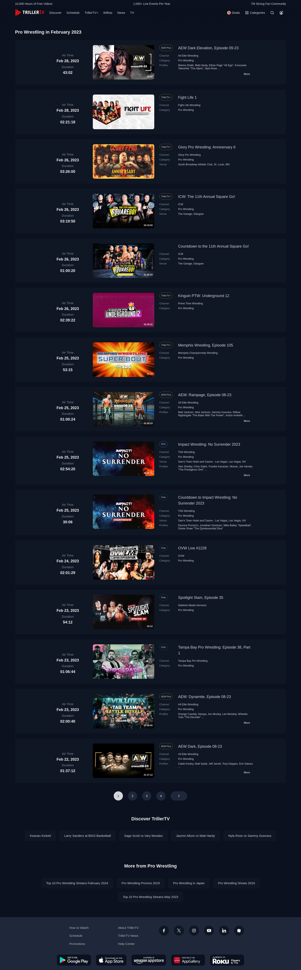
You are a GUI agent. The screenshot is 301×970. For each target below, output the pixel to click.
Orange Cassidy (187, 714)
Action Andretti (234, 415)
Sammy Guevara (221, 412)
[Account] (281, 12)
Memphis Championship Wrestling (198, 353)
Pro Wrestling (186, 60)
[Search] (272, 12)
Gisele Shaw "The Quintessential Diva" (200, 528)
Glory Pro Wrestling (189, 154)
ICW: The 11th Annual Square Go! (206, 197)
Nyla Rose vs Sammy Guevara (249, 835)
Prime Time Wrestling (190, 303)
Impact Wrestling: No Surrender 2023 (209, 444)
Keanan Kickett (40, 835)
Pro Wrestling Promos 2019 (140, 883)
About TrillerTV (128, 928)
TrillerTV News (128, 935)
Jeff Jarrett (215, 763)
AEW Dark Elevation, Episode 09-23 (208, 48)
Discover (55, 12)
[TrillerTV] (29, 13)
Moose (234, 466)
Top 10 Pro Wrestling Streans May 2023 (150, 897)
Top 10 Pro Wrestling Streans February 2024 (77, 883)
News (121, 12)
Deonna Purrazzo (188, 525)
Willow (107, 12)
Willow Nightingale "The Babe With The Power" (209, 414)
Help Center (126, 944)
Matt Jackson (186, 412)
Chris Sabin (200, 466)
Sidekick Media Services (192, 605)
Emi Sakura (246, 763)
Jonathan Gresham (211, 525)
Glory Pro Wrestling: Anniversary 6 (207, 147)
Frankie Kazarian (218, 466)
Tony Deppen (230, 763)
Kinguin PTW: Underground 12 (203, 296)
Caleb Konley (185, 763)
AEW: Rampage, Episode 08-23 (204, 395)
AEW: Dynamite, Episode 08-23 (204, 697)
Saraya (202, 714)
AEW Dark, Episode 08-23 (200, 746)
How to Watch (79, 928)
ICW (180, 204)
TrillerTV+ (91, 12)
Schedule (73, 12)
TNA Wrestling (186, 452)
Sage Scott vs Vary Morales (143, 835)
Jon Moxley (214, 714)
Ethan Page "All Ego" (221, 65)
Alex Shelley (185, 466)
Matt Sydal (201, 763)
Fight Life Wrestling (189, 105)
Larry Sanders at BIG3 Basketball (87, 835)
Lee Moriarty (229, 714)
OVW (181, 555)
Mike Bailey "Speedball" (237, 525)
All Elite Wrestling (188, 55)
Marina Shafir (186, 65)
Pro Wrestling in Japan (189, 883)
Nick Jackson (202, 412)
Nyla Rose (211, 68)
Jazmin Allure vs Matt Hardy (195, 835)
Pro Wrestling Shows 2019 (236, 883)
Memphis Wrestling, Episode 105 (205, 345)
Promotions (77, 944)
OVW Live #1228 (192, 548)
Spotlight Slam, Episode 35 (200, 598)
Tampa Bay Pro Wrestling (193, 660)
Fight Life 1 (187, 97)
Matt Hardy (201, 65)
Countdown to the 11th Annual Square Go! (213, 246)
